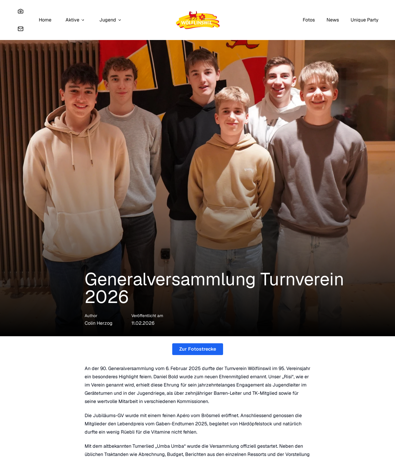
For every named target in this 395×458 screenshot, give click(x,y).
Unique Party (365, 20)
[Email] (20, 28)
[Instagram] (20, 11)
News (333, 20)
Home (45, 20)
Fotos (309, 20)
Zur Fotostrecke (197, 349)
